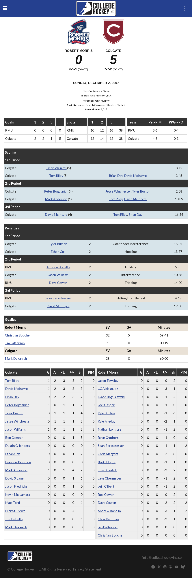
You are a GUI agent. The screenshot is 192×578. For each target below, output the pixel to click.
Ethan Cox (58, 252)
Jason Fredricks (16, 486)
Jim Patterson (15, 343)
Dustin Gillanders (17, 446)
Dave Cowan (58, 283)
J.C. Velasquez (108, 389)
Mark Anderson (56, 199)
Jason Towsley (108, 381)
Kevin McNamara (17, 495)
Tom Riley (56, 176)
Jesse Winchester (118, 191)
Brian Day (116, 176)
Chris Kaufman (108, 519)
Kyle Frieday (106, 421)
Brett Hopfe (106, 462)
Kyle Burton (106, 413)
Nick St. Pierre (15, 511)
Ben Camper (14, 438)
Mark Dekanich (16, 358)
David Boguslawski (111, 397)
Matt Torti (12, 503)
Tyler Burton (141, 191)
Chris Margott (108, 454)
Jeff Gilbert (106, 486)
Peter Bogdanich (56, 191)
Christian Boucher (18, 335)
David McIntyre (135, 176)
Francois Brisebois (18, 462)
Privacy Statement (87, 569)
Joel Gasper (106, 405)
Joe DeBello (14, 519)
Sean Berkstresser (58, 298)
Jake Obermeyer (109, 478)
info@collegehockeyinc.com (163, 557)
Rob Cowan (106, 495)
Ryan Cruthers (108, 438)
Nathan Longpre (109, 429)
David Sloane (14, 478)
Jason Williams (56, 168)
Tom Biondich (107, 470)
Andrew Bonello (58, 267)
